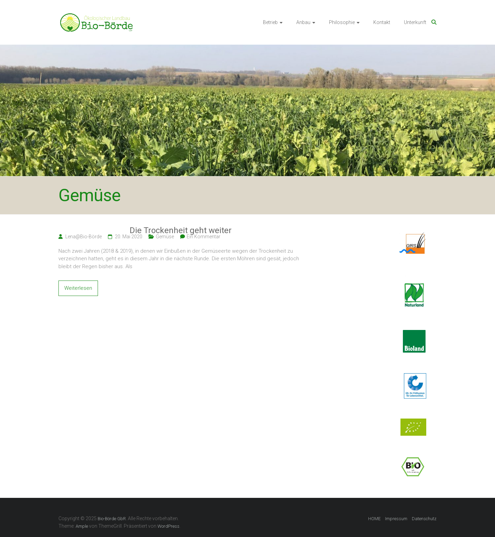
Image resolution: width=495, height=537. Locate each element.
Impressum (396, 518)
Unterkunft (415, 22)
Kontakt (381, 22)
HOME (374, 518)
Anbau (303, 22)
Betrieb (270, 22)
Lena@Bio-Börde (83, 236)
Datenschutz (424, 518)
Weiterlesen (78, 288)
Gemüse (165, 236)
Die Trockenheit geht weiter (181, 230)
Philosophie (342, 22)
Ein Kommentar (203, 236)
